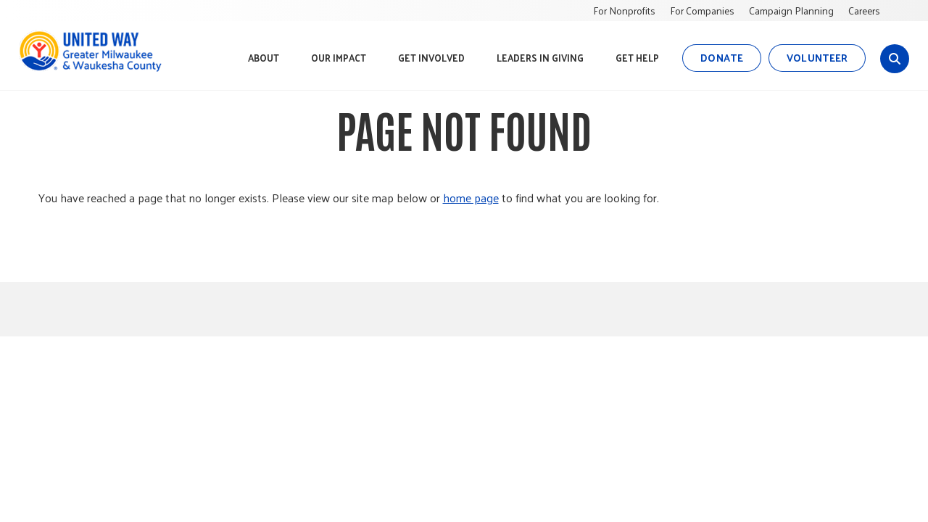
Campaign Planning (791, 10)
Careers (864, 10)
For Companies (702, 10)
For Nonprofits (624, 10)
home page (471, 197)
